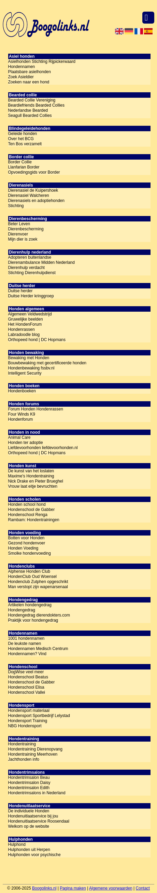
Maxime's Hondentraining (31, 476)
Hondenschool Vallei (26, 692)
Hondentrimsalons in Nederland (37, 792)
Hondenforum (20, 419)
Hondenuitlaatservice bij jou (33, 816)
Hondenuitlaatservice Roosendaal (38, 821)
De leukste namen (24, 643)
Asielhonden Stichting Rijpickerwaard (41, 61)
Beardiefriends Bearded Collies (36, 105)
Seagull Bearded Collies (30, 115)
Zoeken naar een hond (28, 82)
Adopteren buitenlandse (30, 257)
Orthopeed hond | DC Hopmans (37, 339)
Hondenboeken (22, 391)
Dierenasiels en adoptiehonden (36, 200)
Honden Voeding (23, 548)
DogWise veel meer (26, 671)
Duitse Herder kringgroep (31, 296)
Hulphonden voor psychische (34, 854)
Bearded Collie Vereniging (32, 100)
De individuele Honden (28, 811)
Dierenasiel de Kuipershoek (33, 190)
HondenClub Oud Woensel (32, 576)
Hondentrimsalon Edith (28, 787)
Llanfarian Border (24, 167)
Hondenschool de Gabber (31, 509)
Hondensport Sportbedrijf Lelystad (39, 715)
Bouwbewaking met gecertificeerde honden (47, 363)
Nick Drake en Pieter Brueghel (35, 481)
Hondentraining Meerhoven (33, 754)
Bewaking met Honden (28, 357)
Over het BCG (21, 138)
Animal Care (19, 437)
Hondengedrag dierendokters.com (39, 615)
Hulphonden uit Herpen (29, 849)
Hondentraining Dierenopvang (35, 749)
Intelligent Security (25, 373)
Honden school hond (27, 504)
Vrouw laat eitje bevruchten (32, 486)
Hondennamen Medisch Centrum (38, 648)
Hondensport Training (27, 720)
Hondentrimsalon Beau (29, 777)
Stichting (16, 205)
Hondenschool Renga (27, 514)
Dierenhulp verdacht (26, 267)
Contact (143, 888)
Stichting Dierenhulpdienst (32, 272)
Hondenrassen (21, 329)
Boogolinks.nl (44, 888)
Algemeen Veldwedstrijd (30, 314)
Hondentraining (22, 744)
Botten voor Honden (26, 538)
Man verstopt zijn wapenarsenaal (38, 586)
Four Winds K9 (21, 414)
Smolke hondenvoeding (29, 553)
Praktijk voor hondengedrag (33, 620)
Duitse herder (20, 290)
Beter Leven (19, 223)
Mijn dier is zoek (23, 239)
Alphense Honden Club (29, 571)
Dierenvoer (18, 234)
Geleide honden (22, 133)
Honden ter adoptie (25, 442)
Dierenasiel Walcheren (28, 195)
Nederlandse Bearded (28, 110)
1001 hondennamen (26, 638)
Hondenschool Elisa (26, 687)
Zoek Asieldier (21, 77)
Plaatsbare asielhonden (29, 71)
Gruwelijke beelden (25, 319)
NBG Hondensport (25, 725)
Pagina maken (73, 888)
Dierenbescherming (26, 229)
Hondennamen (21, 66)
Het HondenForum (25, 324)
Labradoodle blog (24, 334)
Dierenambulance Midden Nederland (41, 262)
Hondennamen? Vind (27, 653)
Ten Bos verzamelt (25, 143)
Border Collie (20, 162)
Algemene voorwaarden (110, 888)
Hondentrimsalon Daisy (29, 782)
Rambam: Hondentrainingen (33, 519)
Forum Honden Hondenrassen (35, 409)
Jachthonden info (23, 759)
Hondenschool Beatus (28, 677)
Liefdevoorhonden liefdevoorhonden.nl (43, 447)
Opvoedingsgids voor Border (34, 172)
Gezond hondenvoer (26, 543)
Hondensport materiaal (28, 710)
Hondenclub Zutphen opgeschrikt (38, 581)
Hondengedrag (21, 610)
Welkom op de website (28, 826)
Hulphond (17, 844)
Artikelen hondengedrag (30, 605)
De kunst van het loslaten (31, 471)
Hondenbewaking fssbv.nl (31, 368)
